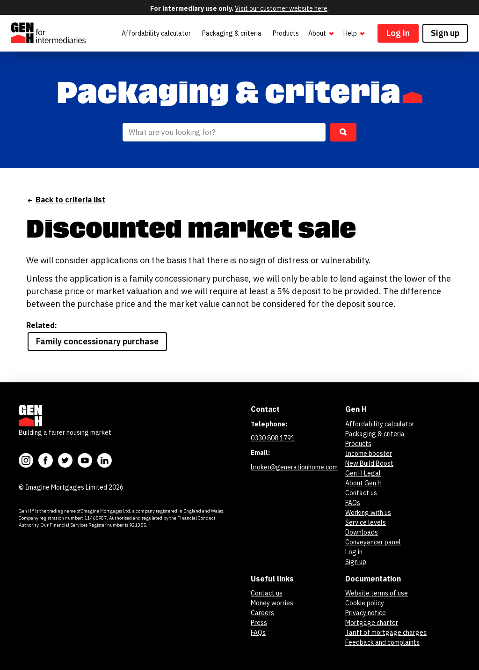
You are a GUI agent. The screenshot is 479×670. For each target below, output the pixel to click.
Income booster (368, 453)
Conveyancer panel (373, 542)
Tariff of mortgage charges (386, 632)
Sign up (445, 33)
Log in (398, 33)
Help (355, 33)
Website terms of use (376, 593)
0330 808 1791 (273, 438)
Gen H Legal (363, 473)
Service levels (365, 522)
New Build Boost (369, 463)
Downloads (361, 532)
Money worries (272, 603)
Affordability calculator (156, 33)
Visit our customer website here (281, 8)
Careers (262, 613)
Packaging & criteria (231, 33)
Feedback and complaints (382, 642)
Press (259, 622)
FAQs (352, 503)
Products (286, 33)
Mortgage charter (371, 622)
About (322, 33)
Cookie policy (364, 603)
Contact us (361, 493)
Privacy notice (365, 613)
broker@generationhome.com (294, 467)
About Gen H (363, 483)
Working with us (368, 512)
